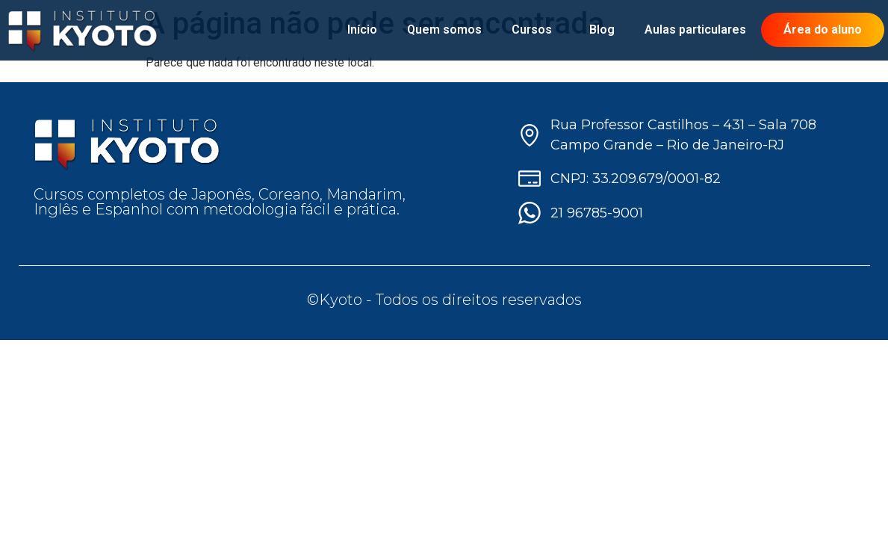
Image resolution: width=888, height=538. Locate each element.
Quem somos (444, 29)
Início (362, 29)
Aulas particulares (695, 29)
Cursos (535, 29)
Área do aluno (822, 29)
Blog (602, 29)
